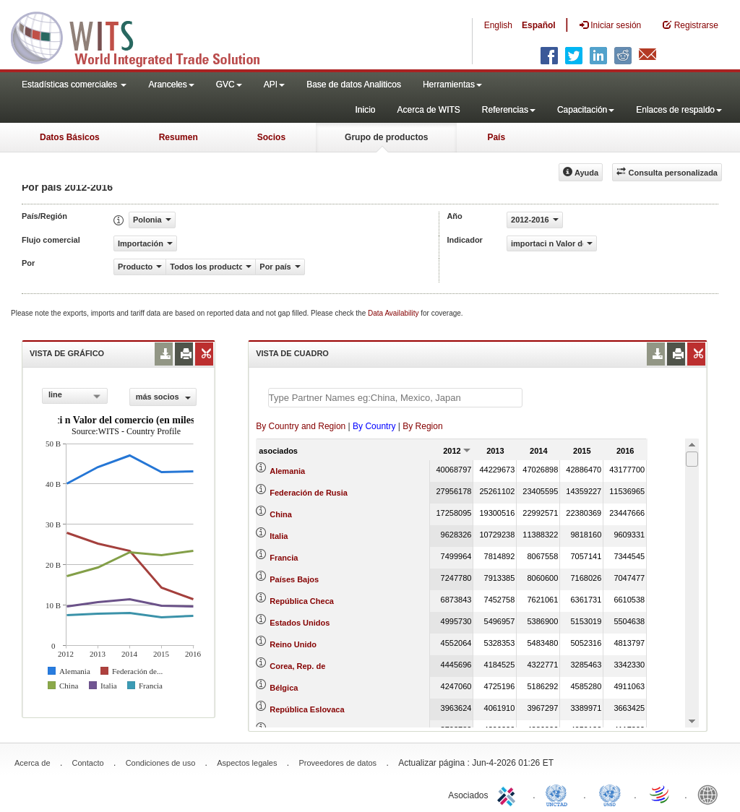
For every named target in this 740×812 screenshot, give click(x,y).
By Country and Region (300, 426)
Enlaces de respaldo (679, 110)
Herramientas (452, 84)
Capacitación (585, 110)
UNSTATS (609, 793)
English (498, 25)
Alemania (287, 471)
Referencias (508, 110)
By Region (422, 426)
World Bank (711, 793)
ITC (508, 793)
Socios (271, 137)
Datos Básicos (70, 137)
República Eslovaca (307, 709)
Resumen (178, 137)
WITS (144, 36)
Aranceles (171, 84)
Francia (284, 557)
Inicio (365, 110)
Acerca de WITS (428, 110)
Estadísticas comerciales (74, 84)
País (496, 137)
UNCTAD (559, 793)
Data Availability (394, 313)
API (274, 84)
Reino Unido (293, 644)
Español (539, 25)
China (281, 514)
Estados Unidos (300, 622)
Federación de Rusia (309, 492)
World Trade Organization (660, 793)
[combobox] (75, 396)
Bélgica (284, 687)
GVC (229, 84)
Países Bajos (294, 579)
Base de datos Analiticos (353, 84)
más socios (163, 396)
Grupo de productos (386, 137)
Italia (279, 536)
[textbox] (395, 397)
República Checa (302, 601)
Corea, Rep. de (297, 666)
